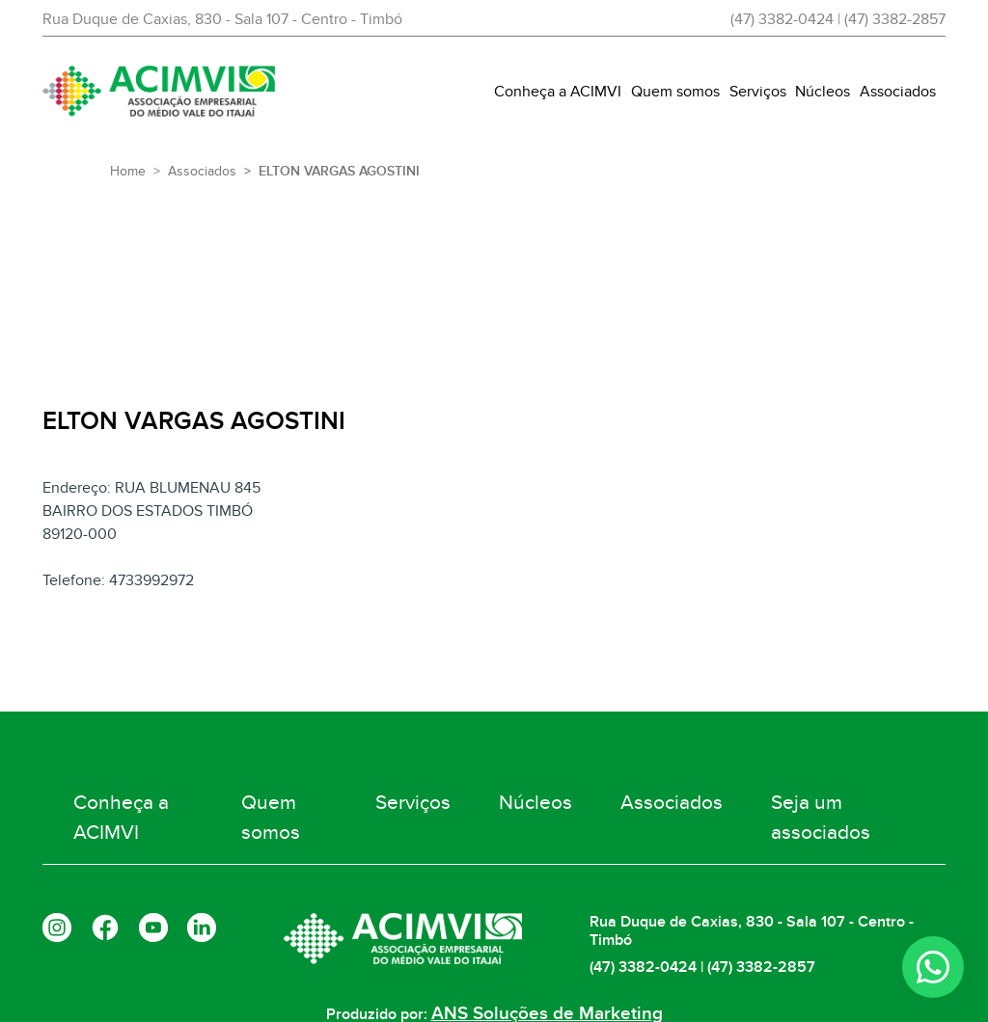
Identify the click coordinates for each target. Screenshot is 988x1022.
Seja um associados (822, 805)
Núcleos (822, 91)
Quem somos (675, 91)
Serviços (757, 91)
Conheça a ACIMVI (557, 91)
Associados (898, 91)
